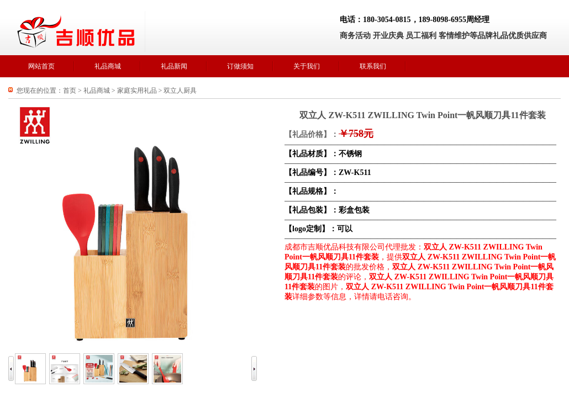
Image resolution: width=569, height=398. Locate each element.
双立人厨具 (180, 90)
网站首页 (41, 66)
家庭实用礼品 (137, 90)
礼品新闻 (174, 66)
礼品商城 (107, 66)
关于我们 (306, 66)
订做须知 (240, 66)
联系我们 (373, 66)
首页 (69, 90)
